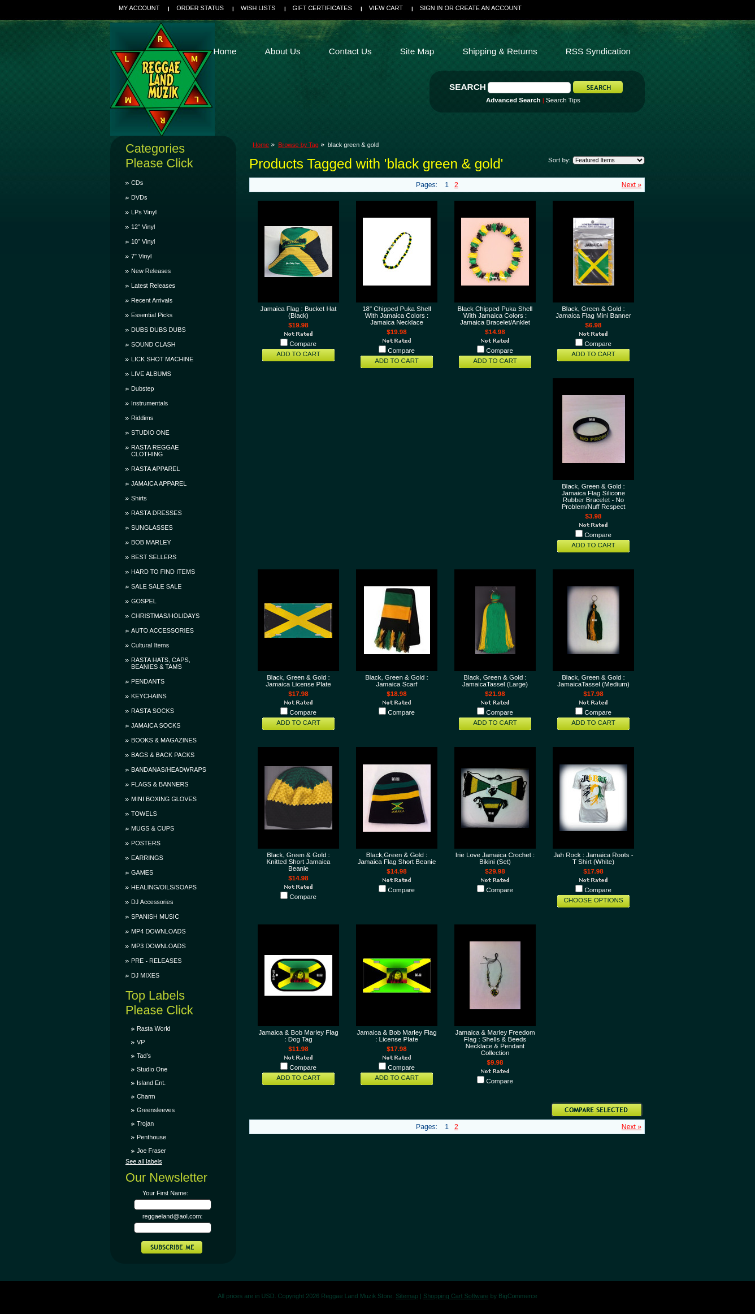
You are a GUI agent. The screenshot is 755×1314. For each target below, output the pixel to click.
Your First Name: (165, 1193)
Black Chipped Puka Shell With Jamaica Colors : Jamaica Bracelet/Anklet (495, 315)
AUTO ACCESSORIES (162, 630)
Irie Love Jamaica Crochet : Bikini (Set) (495, 858)
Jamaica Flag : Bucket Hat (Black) (299, 312)
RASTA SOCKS (152, 710)
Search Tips (563, 100)
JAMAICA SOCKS (156, 725)
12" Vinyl (143, 226)
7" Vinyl (141, 256)
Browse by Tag (298, 144)
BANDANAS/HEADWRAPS (168, 769)
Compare (302, 343)
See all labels (143, 1161)
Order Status (200, 8)
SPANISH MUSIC (155, 916)
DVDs (139, 197)
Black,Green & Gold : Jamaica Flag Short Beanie (397, 858)
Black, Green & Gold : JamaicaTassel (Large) (495, 681)
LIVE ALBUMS (151, 373)
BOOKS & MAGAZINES (164, 740)
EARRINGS (147, 857)
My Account (139, 8)
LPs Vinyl (144, 212)
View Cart (386, 8)
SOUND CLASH (153, 344)
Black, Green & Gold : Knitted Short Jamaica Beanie (299, 861)
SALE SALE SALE (156, 586)
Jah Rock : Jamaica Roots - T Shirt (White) (593, 858)
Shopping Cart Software (455, 1296)
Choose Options (593, 900)
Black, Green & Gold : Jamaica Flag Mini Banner (593, 312)
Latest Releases (153, 285)
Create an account (488, 8)
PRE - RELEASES (156, 960)
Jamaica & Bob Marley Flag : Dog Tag (298, 1036)
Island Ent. (151, 1082)
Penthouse (151, 1137)
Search (467, 87)
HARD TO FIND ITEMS (163, 571)
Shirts (139, 498)
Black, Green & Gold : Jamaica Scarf (396, 681)
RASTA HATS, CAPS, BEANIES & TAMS (160, 663)
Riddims (142, 417)
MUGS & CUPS (152, 828)
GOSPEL (144, 601)
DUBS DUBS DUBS (158, 329)
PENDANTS (147, 681)
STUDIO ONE (150, 432)
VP (141, 1042)
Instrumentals (149, 403)
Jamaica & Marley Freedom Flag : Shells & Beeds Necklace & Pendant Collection (495, 1042)
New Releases (151, 270)
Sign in (431, 8)
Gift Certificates (322, 8)
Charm (146, 1096)
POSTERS (145, 843)
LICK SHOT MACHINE (162, 359)
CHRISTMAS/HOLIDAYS (165, 615)
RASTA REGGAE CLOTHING (155, 450)
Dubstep (142, 388)
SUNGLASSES (152, 527)
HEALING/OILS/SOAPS (164, 887)
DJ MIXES (145, 975)
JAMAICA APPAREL (158, 483)
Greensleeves (156, 1109)
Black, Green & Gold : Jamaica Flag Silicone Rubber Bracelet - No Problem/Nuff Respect (594, 496)
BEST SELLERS (153, 557)
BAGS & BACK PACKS (162, 754)
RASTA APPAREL (155, 468)
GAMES (142, 872)
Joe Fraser (151, 1150)
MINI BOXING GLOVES (164, 799)
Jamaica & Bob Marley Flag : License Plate (396, 1036)
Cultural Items (150, 645)
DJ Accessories (152, 901)
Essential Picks (151, 315)
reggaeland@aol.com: (172, 1216)
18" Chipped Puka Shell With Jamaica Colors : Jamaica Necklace (396, 315)
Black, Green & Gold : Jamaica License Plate (298, 681)
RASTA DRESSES (156, 512)
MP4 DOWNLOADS (158, 931)
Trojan (145, 1123)
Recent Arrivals (151, 300)
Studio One (152, 1069)
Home (261, 144)
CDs (137, 182)
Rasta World (154, 1028)
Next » (631, 185)
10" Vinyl (143, 241)
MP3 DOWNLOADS (158, 946)
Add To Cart (298, 354)
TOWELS (144, 813)
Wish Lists (258, 8)
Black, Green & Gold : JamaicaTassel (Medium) (593, 681)
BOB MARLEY (151, 542)
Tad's (144, 1055)
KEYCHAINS (149, 696)
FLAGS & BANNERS (160, 784)
